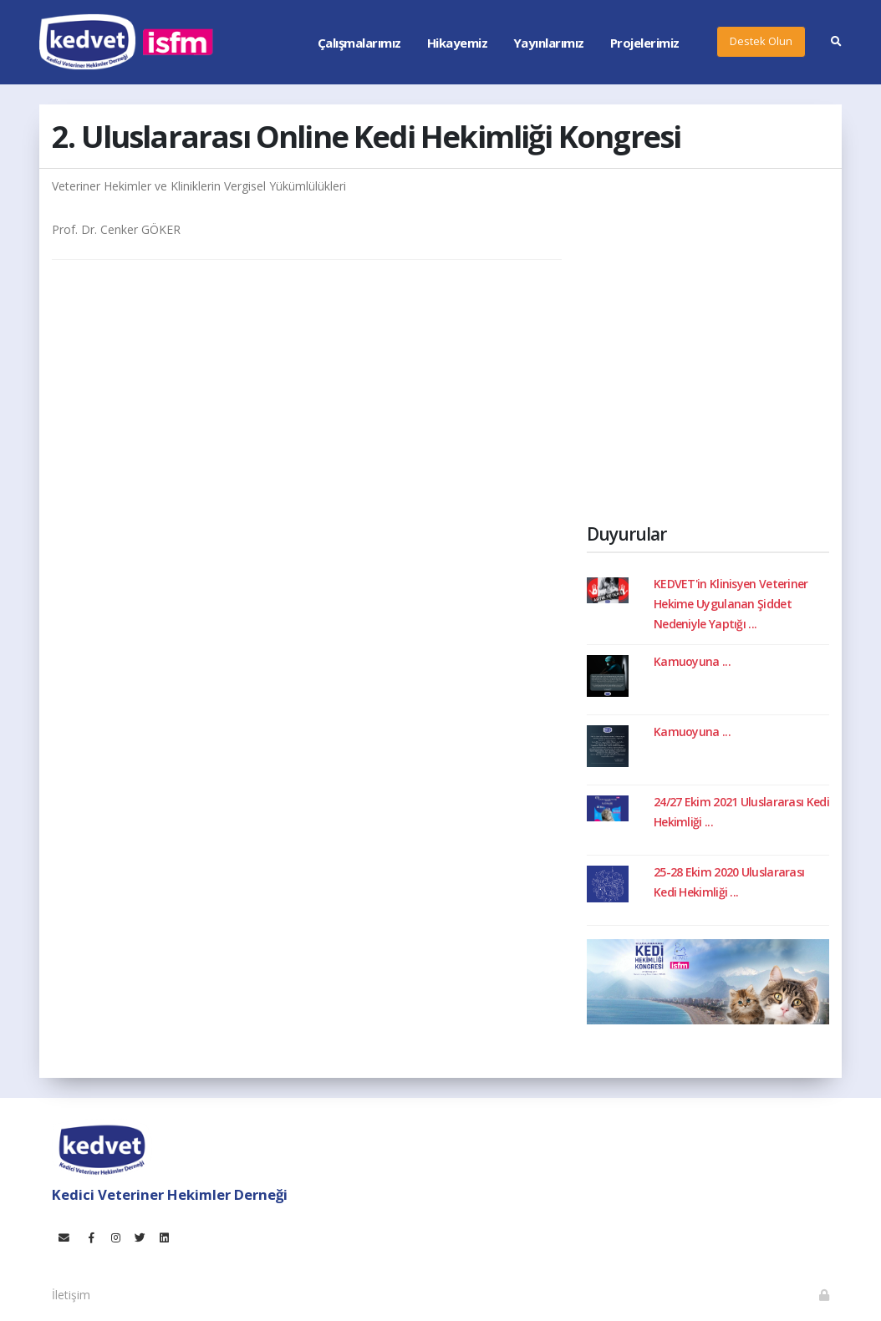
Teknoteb (463, 1286)
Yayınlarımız (548, 42)
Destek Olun (761, 40)
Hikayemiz (457, 42)
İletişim (71, 1295)
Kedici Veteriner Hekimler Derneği (170, 1194)
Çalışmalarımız (359, 42)
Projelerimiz (645, 42)
